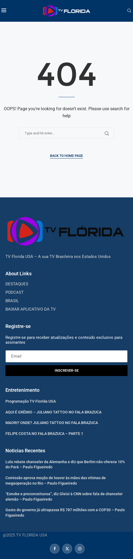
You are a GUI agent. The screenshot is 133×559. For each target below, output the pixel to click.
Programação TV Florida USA (30, 401)
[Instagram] (79, 548)
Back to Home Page (66, 156)
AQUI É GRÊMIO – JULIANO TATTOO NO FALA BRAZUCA (53, 412)
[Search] (129, 11)
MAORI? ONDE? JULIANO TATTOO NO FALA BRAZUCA (51, 423)
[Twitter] (67, 548)
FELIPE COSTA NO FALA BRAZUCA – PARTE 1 (44, 433)
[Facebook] (54, 548)
